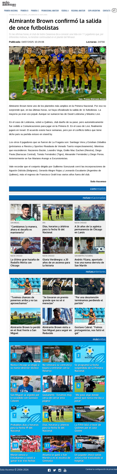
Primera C (35, 10)
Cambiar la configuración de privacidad (101, 469)
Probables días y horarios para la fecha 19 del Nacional (25, 427)
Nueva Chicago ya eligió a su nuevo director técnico (25, 366)
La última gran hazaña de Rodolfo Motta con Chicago (25, 262)
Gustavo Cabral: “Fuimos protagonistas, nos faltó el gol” (89, 330)
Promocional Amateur (50, 10)
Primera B (24, 10)
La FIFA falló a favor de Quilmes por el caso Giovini (88, 427)
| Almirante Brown (37, 15)
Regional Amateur (78, 10)
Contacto (106, 10)
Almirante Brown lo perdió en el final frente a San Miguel (25, 330)
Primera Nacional (11, 10)
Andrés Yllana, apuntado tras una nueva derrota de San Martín (89, 262)
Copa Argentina (94, 10)
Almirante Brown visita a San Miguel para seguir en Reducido (57, 330)
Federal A (65, 10)
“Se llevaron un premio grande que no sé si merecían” (55, 300)
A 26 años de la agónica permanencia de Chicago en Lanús (88, 229)
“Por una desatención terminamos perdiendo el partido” (89, 300)
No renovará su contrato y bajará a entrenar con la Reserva (57, 367)
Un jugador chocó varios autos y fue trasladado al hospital (89, 457)
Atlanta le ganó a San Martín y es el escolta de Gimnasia (56, 457)
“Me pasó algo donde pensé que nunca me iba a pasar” (89, 397)
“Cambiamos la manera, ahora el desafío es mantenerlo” (24, 229)
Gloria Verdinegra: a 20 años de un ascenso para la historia (56, 262)
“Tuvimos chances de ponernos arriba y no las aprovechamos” (24, 300)
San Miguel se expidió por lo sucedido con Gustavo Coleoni (25, 397)
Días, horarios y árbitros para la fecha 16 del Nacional (56, 229)
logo (9, 4)
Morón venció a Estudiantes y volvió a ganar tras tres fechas (23, 457)
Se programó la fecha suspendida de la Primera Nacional (89, 367)
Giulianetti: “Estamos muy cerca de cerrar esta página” (57, 397)
